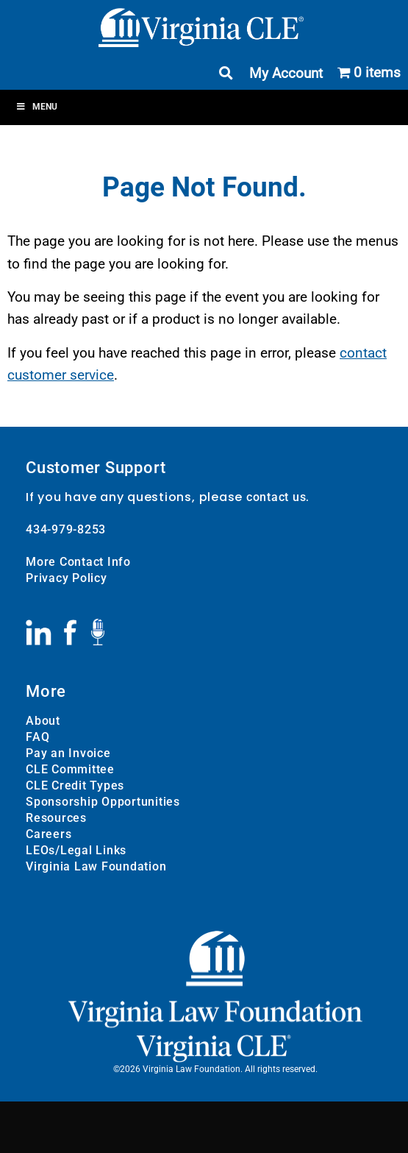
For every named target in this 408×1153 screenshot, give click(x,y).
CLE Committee (70, 769)
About (43, 721)
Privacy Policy (66, 578)
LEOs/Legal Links (76, 850)
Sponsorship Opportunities (103, 802)
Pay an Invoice (68, 753)
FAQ (37, 737)
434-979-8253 (66, 529)
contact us (276, 497)
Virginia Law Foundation (96, 866)
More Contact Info (78, 562)
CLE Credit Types (75, 785)
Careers (48, 834)
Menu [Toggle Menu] (36, 107)
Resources (56, 818)
